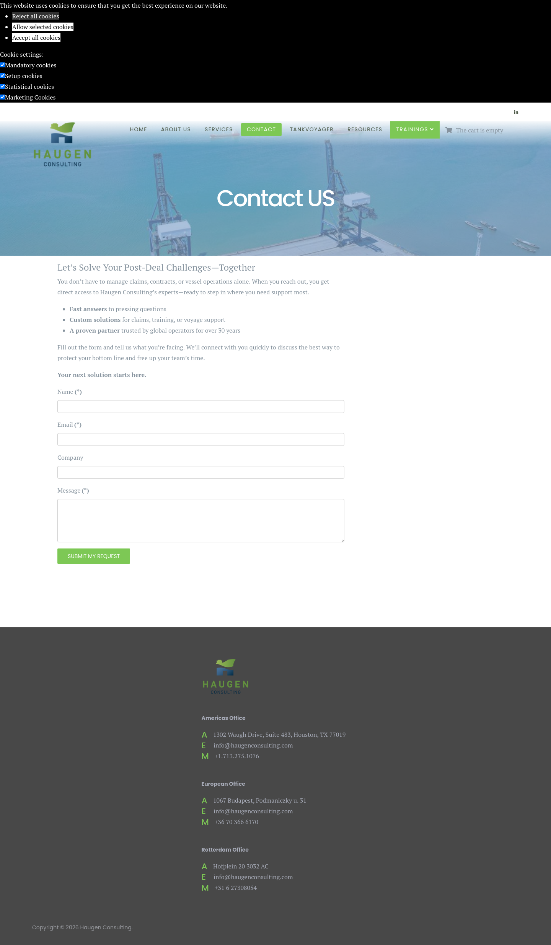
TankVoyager (312, 129)
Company (70, 457)
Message (73, 490)
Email (69, 424)
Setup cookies (23, 76)
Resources (364, 129)
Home (138, 129)
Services (219, 129)
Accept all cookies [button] (36, 37)
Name (69, 391)
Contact (261, 129)
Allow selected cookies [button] (42, 27)
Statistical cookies (29, 86)
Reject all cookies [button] (35, 16)
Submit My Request (94, 556)
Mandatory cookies (31, 65)
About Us (176, 129)
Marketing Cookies (30, 97)
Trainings (412, 129)
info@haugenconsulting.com (253, 745)
